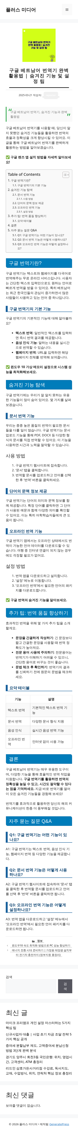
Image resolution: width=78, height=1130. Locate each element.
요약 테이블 (24, 221)
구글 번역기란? (20, 180)
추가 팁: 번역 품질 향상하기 (28, 216)
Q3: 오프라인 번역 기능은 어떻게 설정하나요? (42, 246)
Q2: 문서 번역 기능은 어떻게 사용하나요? (42, 239)
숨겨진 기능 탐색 (22, 190)
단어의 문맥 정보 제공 (30, 203)
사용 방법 (28, 198)
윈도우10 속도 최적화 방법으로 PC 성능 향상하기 (41, 945)
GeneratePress (59, 1124)
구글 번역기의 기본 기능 (31, 185)
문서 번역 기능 (26, 194)
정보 (40, 941)
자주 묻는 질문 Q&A (24, 230)
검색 (9, 977)
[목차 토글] (64, 175)
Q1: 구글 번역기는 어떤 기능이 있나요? (40, 235)
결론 (14, 225)
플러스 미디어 (21, 9)
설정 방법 (28, 211)
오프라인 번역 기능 (28, 207)
